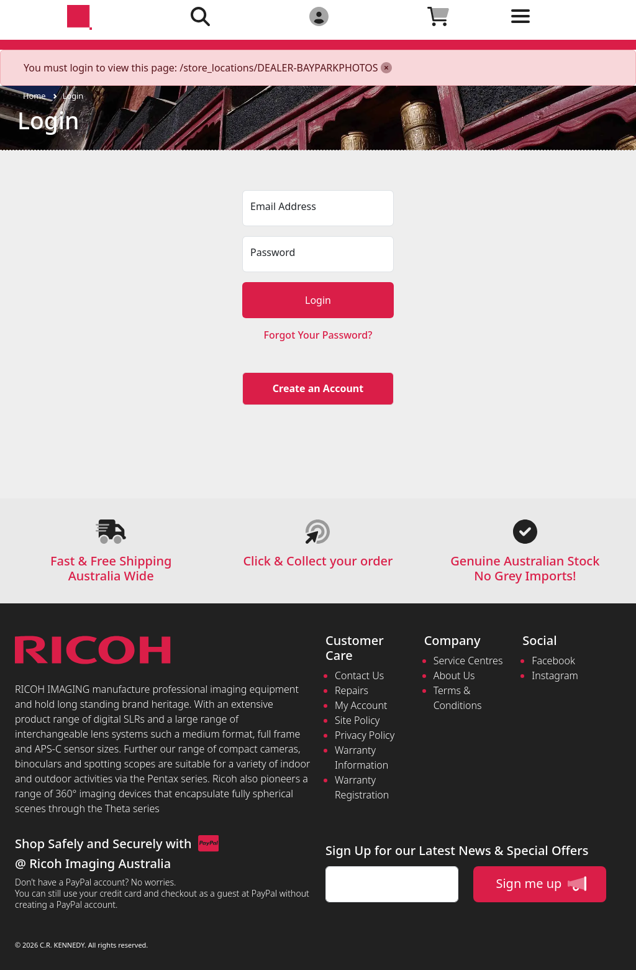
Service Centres (468, 660)
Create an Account (318, 388)
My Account (361, 705)
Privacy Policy (364, 735)
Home (34, 95)
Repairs (351, 690)
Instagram (555, 675)
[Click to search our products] (200, 16)
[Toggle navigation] (557, 26)
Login (73, 95)
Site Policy (357, 720)
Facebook (553, 660)
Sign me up (541, 883)
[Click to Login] (319, 16)
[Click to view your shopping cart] (438, 16)
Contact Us (359, 675)
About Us (454, 675)
